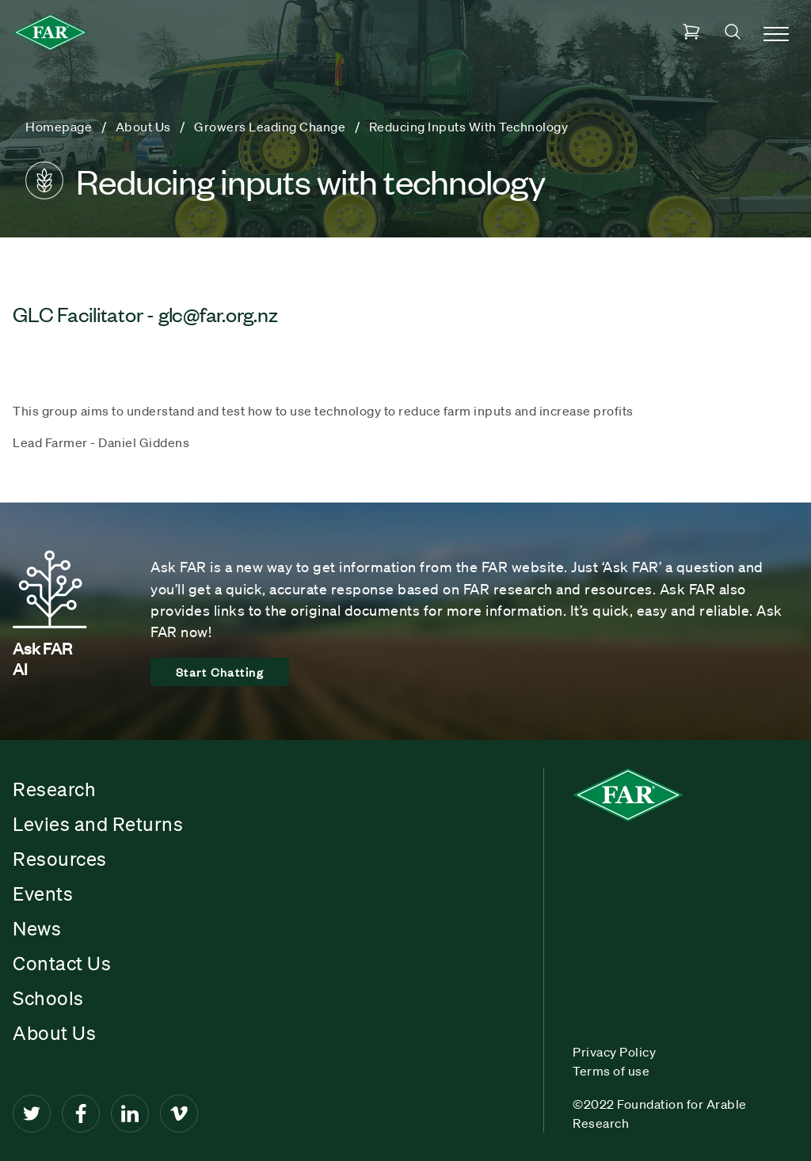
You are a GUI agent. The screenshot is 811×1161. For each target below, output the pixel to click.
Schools (48, 998)
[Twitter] (32, 1114)
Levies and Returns (98, 824)
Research (54, 789)
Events (43, 893)
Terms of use (611, 1071)
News (37, 928)
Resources (60, 859)
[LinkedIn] (130, 1114)
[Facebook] (81, 1114)
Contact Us (62, 963)
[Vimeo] (179, 1114)
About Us (54, 1033)
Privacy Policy (614, 1052)
